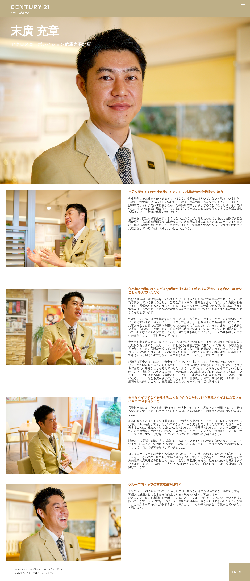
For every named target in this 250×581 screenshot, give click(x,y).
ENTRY (237, 572)
